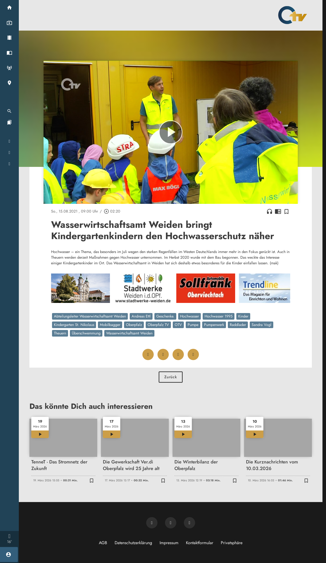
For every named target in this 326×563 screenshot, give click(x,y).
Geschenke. (165, 316)
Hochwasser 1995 (219, 316)
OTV (178, 324)
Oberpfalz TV (158, 324)
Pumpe (193, 324)
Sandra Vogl (261, 324)
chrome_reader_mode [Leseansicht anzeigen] (278, 211)
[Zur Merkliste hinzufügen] (286, 211)
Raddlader (238, 324)
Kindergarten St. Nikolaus (74, 324)
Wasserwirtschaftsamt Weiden (129, 333)
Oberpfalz (134, 324)
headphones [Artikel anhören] (269, 211)
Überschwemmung (86, 333)
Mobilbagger (110, 324)
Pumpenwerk (214, 324)
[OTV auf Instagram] (189, 522)
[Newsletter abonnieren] (151, 522)
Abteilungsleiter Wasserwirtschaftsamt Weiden (90, 316)
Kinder (243, 316)
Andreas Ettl (141, 316)
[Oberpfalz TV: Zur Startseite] (292, 15)
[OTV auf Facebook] (170, 522)
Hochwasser (189, 316)
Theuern (60, 333)
